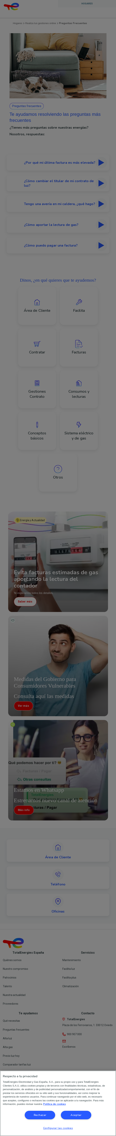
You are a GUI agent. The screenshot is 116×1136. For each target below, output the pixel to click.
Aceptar (76, 1115)
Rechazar (40, 1115)
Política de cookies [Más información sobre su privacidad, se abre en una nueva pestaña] (54, 1104)
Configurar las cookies (58, 1128)
